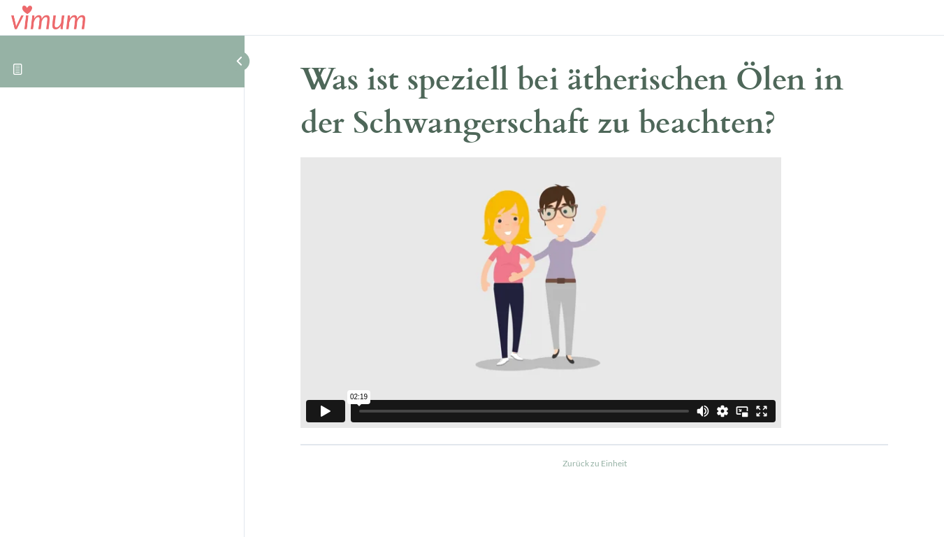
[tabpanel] (594, 295)
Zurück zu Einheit (594, 463)
